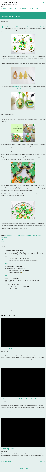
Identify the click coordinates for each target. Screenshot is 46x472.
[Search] (41, 2)
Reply (6, 263)
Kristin (6, 278)
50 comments (8, 361)
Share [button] (2, 241)
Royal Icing (4, 237)
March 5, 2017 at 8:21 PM (17, 250)
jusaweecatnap (8, 250)
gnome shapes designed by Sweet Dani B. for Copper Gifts (22, 88)
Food (16, 8)
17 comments (8, 411)
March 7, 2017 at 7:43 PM (14, 278)
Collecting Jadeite (7, 449)
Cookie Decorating (20, 235)
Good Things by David (10, 2)
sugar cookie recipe (17, 86)
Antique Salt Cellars (8, 349)
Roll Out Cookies (37, 235)
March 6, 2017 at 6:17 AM (24, 258)
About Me (3, 8)
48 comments (8, 461)
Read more (42, 361)
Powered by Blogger (23, 468)
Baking (6, 235)
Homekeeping (23, 8)
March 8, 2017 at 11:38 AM (24, 286)
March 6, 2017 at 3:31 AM (17, 266)
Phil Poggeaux (8, 266)
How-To (31, 235)
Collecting (31, 8)
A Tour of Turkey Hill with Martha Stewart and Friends (21, 399)
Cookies (10, 8)
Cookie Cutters (12, 235)
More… (37, 8)
